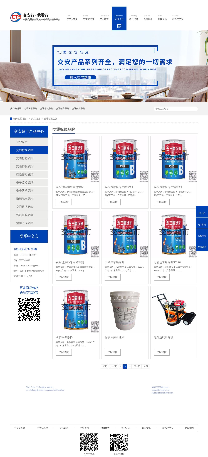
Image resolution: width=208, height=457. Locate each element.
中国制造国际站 (160, 3)
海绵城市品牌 (24, 198)
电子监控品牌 (24, 182)
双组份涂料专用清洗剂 (168, 187)
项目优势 (133, 18)
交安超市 (104, 18)
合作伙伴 (148, 18)
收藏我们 (191, 3)
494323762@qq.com (30, 265)
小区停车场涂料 (114, 262)
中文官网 (113, 3)
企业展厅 (119, 18)
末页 (146, 366)
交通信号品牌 (62, 108)
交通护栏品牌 (78, 108)
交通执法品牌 (24, 206)
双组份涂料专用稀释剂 (70, 262)
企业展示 (21, 142)
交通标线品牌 (46, 108)
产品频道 (36, 118)
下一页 (137, 366)
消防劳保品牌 (24, 223)
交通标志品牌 (24, 158)
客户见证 (125, 428)
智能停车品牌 (24, 215)
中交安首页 (72, 18)
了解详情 (64, 202)
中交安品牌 (88, 18)
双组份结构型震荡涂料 (70, 187)
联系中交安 (177, 18)
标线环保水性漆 (114, 337)
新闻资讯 (162, 18)
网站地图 (177, 3)
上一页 (113, 366)
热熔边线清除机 (163, 337)
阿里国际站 (141, 3)
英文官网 (126, 3)
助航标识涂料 (64, 337)
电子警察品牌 (30, 108)
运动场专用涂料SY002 (167, 262)
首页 (25, 118)
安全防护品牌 (24, 190)
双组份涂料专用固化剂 (119, 187)
